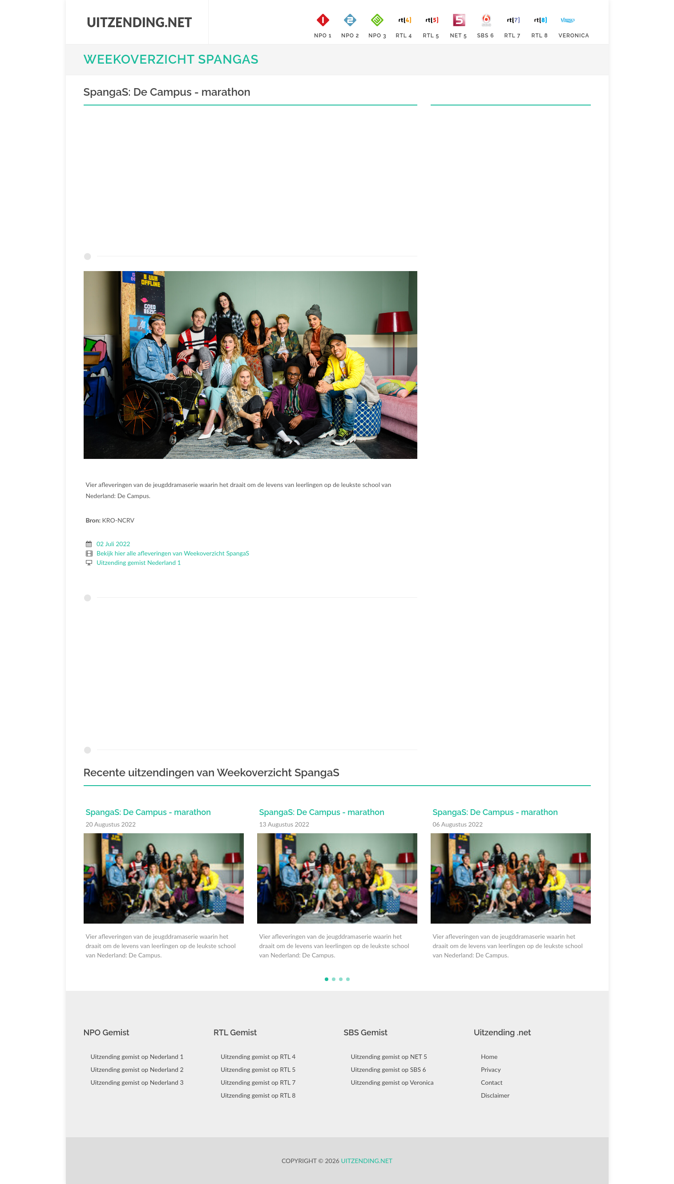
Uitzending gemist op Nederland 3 (137, 1082)
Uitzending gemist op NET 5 (389, 1056)
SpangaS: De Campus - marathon (148, 812)
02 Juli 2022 (113, 543)
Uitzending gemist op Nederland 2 (137, 1069)
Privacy (491, 1069)
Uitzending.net (367, 1160)
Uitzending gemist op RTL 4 (258, 1056)
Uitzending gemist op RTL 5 (258, 1069)
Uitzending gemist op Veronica (392, 1082)
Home (489, 1056)
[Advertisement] (250, 181)
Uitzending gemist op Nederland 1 (137, 1056)
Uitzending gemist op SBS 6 (388, 1069)
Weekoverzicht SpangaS (171, 59)
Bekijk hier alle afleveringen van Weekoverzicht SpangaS (173, 553)
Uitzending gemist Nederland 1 (139, 562)
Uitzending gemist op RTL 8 (258, 1095)
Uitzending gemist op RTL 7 (258, 1082)
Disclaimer (495, 1095)
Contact (492, 1082)
